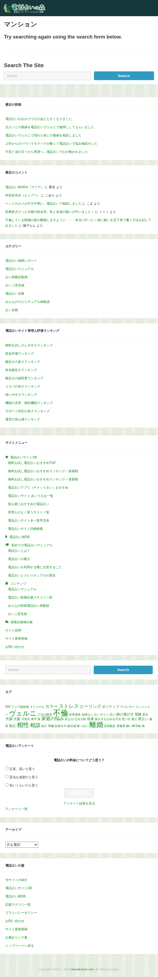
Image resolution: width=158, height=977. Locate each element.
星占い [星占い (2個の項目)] (143, 719)
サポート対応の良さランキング (27, 411)
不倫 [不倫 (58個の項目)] (60, 712)
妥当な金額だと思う (24, 777)
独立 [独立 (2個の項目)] (12, 726)
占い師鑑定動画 (16, 277)
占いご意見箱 (14, 285)
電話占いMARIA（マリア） (24, 187)
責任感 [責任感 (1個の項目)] (71, 726)
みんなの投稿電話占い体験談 (28, 606)
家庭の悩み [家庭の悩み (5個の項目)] (53, 718)
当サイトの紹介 (16, 880)
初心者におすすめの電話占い (28, 504)
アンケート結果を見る (79, 803)
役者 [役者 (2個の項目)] (90, 719)
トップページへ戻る (19, 946)
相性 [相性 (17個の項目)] (23, 724)
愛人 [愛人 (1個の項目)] (134, 719)
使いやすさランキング (21, 395)
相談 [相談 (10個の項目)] (35, 725)
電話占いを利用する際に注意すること (35, 567)
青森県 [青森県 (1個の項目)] (121, 726)
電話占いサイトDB (18, 888)
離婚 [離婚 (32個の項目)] (96, 725)
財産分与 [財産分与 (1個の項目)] (60, 726)
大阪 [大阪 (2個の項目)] (16, 719)
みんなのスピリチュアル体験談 (27, 302)
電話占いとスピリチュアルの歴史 (32, 575)
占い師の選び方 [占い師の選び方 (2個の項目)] (122, 714)
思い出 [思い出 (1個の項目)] (126, 719)
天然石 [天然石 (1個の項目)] (25, 719)
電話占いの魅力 (19, 559)
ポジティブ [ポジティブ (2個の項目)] (110, 707)
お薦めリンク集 (16, 937)
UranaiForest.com (82, 969)
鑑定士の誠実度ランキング (24, 378)
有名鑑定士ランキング (21, 370)
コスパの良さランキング (22, 386)
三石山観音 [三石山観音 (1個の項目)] (45, 714)
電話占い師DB (15, 896)
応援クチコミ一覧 (18, 904)
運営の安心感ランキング (22, 419)
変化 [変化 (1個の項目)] (145, 714)
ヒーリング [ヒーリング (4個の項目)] (90, 706)
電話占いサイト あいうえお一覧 (30, 496)
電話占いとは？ (19, 551)
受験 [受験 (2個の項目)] (138, 714)
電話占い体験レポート (21, 260)
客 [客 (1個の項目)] (39, 719)
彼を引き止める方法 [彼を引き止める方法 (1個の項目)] (108, 719)
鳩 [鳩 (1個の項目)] (143, 726)
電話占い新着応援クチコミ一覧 (30, 597)
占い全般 (11, 310)
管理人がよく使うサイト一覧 (28, 512)
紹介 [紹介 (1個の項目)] (44, 726)
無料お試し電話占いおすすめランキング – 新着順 (43, 471)
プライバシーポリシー (21, 913)
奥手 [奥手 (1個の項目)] (34, 719)
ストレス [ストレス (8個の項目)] (69, 706)
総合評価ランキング (19, 353)
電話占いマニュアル (19, 269)
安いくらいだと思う (24, 785)
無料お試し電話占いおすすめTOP (32, 463)
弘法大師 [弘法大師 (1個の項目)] (80, 719)
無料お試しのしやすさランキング (29, 345)
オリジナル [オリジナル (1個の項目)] (37, 706)
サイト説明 (13, 630)
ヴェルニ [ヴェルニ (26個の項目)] (23, 713)
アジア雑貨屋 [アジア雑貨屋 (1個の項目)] (20, 706)
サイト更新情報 (16, 638)
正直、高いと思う (22, 769)
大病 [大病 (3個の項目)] (9, 719)
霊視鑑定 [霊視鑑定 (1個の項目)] (110, 726)
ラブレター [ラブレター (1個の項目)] (127, 706)
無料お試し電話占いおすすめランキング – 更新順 (43, 479)
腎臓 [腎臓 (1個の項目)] (51, 726)
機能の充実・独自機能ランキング (29, 403)
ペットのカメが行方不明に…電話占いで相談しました (43, 203)
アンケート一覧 (16, 809)
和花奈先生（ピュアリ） (22, 195)
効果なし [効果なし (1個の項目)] (87, 714)
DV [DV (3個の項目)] (8, 706)
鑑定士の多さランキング (22, 362)
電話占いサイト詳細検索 (25, 529)
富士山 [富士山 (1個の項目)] (69, 719)
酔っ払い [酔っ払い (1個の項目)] (83, 726)
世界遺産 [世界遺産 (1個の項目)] (75, 714)
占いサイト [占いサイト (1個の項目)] (101, 714)
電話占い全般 (14, 293)
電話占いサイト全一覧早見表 (28, 520)
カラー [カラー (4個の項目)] (51, 706)
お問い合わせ (14, 647)
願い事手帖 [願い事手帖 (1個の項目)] (133, 726)
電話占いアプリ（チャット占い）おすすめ (38, 487)
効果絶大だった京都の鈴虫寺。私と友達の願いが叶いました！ (49, 212)
